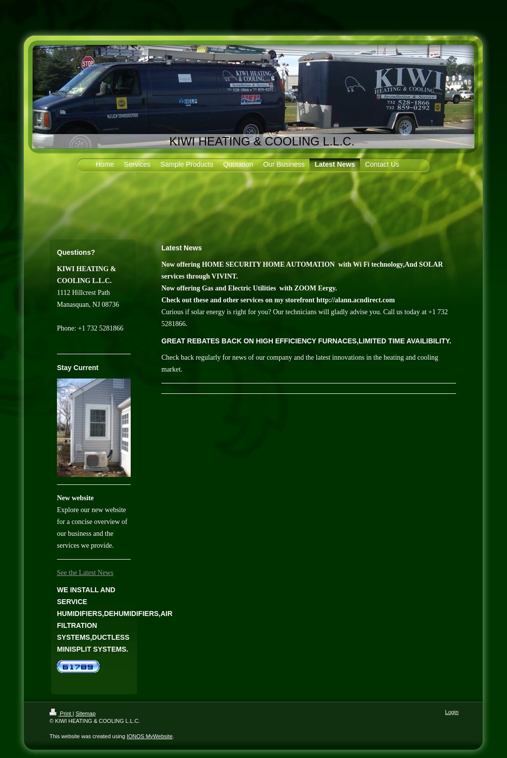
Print (61, 713)
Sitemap (86, 713)
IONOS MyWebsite (150, 736)
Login (451, 712)
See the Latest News (85, 572)
